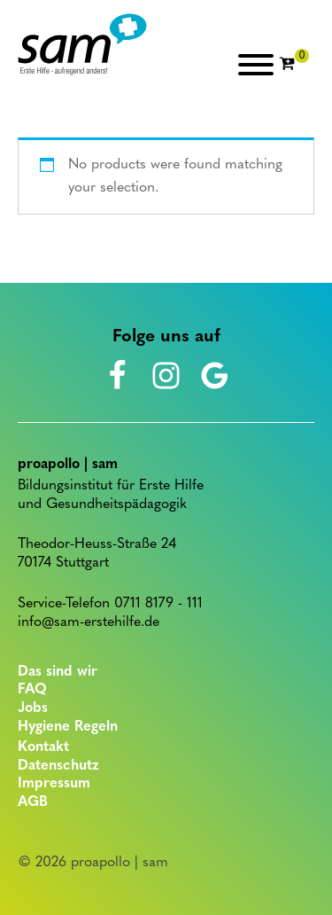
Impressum (54, 784)
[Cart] (294, 64)
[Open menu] (256, 64)
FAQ (32, 690)
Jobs (33, 708)
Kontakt (43, 747)
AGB (33, 802)
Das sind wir (57, 672)
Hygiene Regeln (68, 727)
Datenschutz (58, 766)
